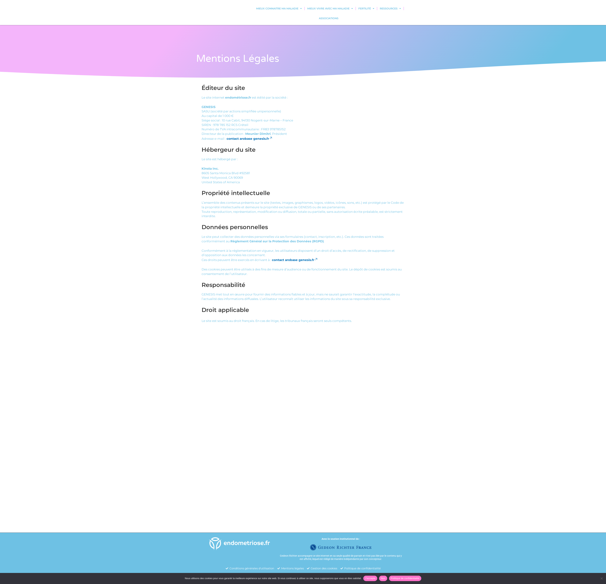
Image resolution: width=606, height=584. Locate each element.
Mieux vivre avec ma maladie (330, 8)
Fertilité (366, 8)
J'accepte (370, 578)
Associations (328, 18)
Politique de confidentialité (405, 578)
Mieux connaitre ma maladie (279, 8)
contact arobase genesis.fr (250, 138)
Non (383, 578)
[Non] (601, 578)
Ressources (390, 8)
